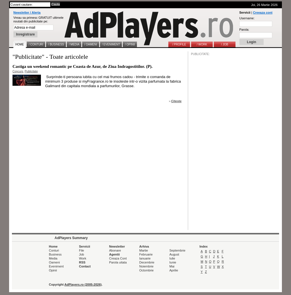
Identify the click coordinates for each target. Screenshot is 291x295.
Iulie (172, 258)
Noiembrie (146, 266)
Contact (85, 266)
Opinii (53, 270)
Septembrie (177, 250)
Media (53, 258)
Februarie (146, 254)
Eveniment (56, 266)
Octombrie (146, 270)
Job (81, 254)
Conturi (54, 250)
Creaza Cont (118, 258)
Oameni (54, 262)
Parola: (244, 29)
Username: (247, 18)
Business (55, 254)
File (81, 250)
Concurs (18, 71)
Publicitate (31, 71)
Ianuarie (145, 258)
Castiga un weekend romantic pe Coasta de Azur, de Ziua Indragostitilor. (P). (83, 66)
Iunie (172, 262)
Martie (143, 250)
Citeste (176, 101)
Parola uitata (118, 262)
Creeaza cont (262, 12)
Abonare (115, 250)
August (174, 254)
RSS (82, 262)
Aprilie (173, 270)
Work (82, 258)
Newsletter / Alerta (27, 12)
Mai (171, 266)
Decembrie (146, 262)
